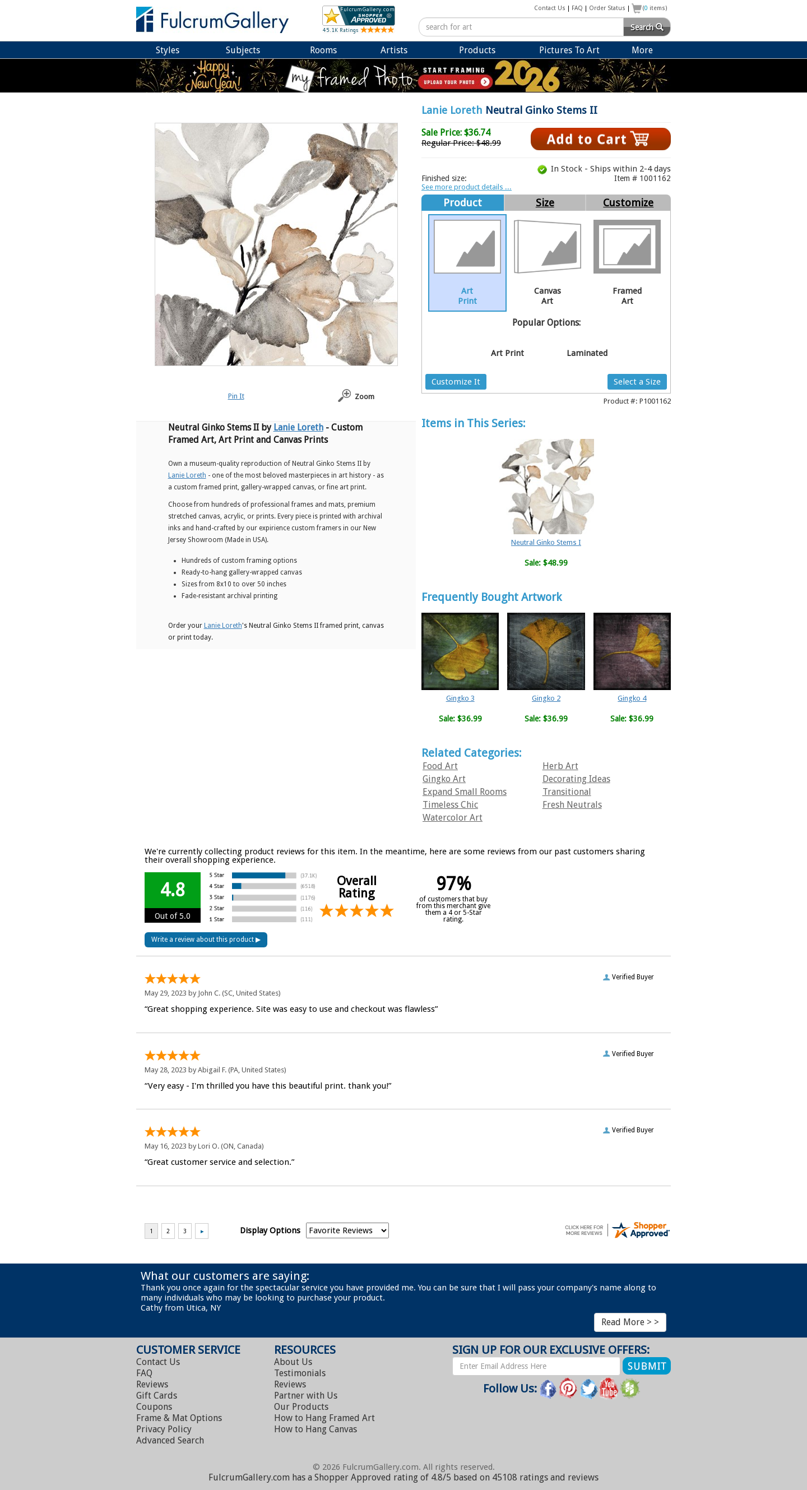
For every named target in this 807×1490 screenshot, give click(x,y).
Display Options (270, 1230)
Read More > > (630, 1322)
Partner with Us (305, 1395)
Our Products (301, 1406)
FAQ (577, 8)
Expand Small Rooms (465, 791)
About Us (293, 1362)
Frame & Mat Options (179, 1418)
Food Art (440, 766)
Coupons (154, 1406)
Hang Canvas (315, 1429)
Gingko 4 (632, 698)
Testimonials (300, 1373)
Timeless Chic (450, 804)
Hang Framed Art (324, 1418)
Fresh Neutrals (572, 804)
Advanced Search (170, 1440)
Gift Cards (156, 1395)
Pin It (236, 396)
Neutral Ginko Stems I (546, 542)
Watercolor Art (453, 817)
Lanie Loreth (452, 110)
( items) (655, 8)
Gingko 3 (460, 698)
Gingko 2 (546, 698)
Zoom (364, 396)
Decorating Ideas (576, 779)
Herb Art (560, 766)
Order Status (607, 8)
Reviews (152, 1384)
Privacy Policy (164, 1429)
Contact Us (549, 8)
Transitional (566, 791)
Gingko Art (444, 779)
